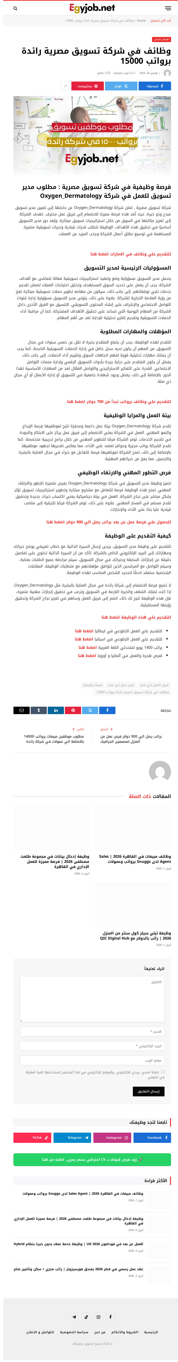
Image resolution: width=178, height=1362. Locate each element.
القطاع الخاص (158, 39)
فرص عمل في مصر (118, 685)
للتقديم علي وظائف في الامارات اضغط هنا (127, 254)
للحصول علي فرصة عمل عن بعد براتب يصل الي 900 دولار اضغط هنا (105, 522)
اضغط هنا (81, 631)
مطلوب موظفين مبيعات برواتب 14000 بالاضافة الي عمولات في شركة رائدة (51, 739)
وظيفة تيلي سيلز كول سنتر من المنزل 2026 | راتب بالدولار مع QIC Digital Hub (132, 936)
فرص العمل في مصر (151, 685)
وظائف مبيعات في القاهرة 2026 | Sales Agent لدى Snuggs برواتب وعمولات (132, 859)
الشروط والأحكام (121, 1332)
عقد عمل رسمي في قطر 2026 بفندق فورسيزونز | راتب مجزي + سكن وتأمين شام (75, 1269)
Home (138, 20)
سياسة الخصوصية (71, 1332)
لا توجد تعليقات (121, 73)
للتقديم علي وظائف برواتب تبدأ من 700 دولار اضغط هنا (116, 401)
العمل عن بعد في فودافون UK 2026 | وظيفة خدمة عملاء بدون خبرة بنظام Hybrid (75, 1244)
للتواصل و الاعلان (37, 1332)
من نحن (96, 1332)
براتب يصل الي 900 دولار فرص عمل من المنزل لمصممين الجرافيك (128, 739)
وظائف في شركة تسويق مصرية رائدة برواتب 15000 (129, 692)
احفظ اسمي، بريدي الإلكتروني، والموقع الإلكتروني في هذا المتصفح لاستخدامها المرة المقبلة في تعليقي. (91, 1074)
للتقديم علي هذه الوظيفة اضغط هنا (133, 617)
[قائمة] (165, 8)
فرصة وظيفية (89, 685)
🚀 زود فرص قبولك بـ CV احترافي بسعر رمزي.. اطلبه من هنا (89, 1159)
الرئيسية (148, 1332)
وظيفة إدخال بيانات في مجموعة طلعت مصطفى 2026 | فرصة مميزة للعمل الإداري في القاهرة (51, 861)
